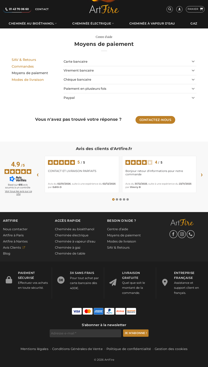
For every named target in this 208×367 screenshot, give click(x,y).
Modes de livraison (28, 80)
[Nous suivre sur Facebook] (173, 234)
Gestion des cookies (171, 349)
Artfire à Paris (13, 235)
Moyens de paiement (124, 235)
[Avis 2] (117, 199)
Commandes (23, 66)
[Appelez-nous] (191, 234)
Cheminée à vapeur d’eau (152, 23)
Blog (6, 253)
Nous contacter (15, 229)
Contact (42, 9)
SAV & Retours (24, 60)
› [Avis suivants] (202, 174)
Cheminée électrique (93, 23)
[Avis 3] (120, 199)
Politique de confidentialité (128, 349)
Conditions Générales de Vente (77, 349)
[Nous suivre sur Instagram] (182, 234)
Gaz (193, 23)
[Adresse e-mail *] (85, 333)
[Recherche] (170, 9)
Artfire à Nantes (15, 241)
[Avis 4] (124, 199)
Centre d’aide (117, 229)
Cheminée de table (70, 253)
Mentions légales (34, 349)
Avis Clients (12, 247)
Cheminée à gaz (67, 247)
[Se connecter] (179, 9)
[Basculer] (193, 61)
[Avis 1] (113, 199)
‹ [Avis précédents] (38, 174)
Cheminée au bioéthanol (33, 23)
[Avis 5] (127, 199)
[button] (195, 9)
